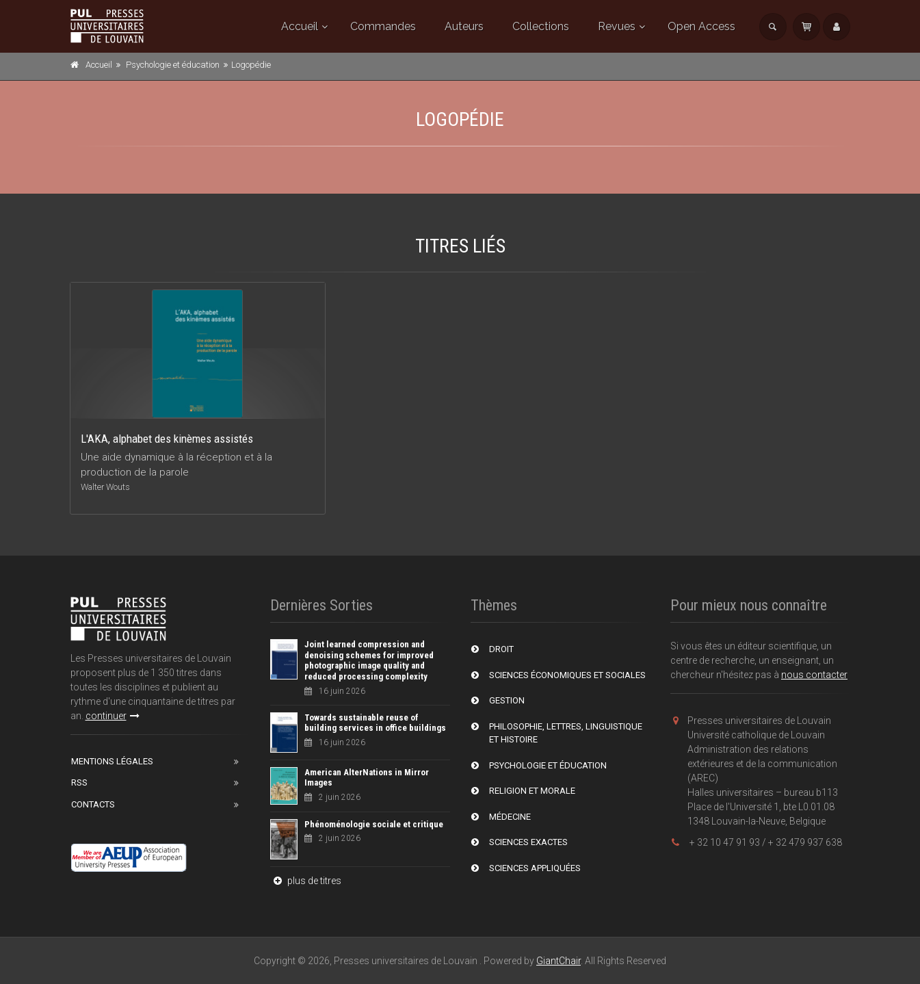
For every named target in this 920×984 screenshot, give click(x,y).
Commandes (383, 26)
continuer (113, 715)
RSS (79, 782)
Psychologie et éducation (173, 65)
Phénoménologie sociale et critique (373, 824)
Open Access (701, 26)
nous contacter (814, 674)
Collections (540, 26)
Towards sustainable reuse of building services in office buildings (375, 723)
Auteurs (464, 26)
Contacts (93, 804)
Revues (616, 26)
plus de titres (305, 880)
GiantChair (558, 960)
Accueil (299, 26)
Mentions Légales (112, 761)
